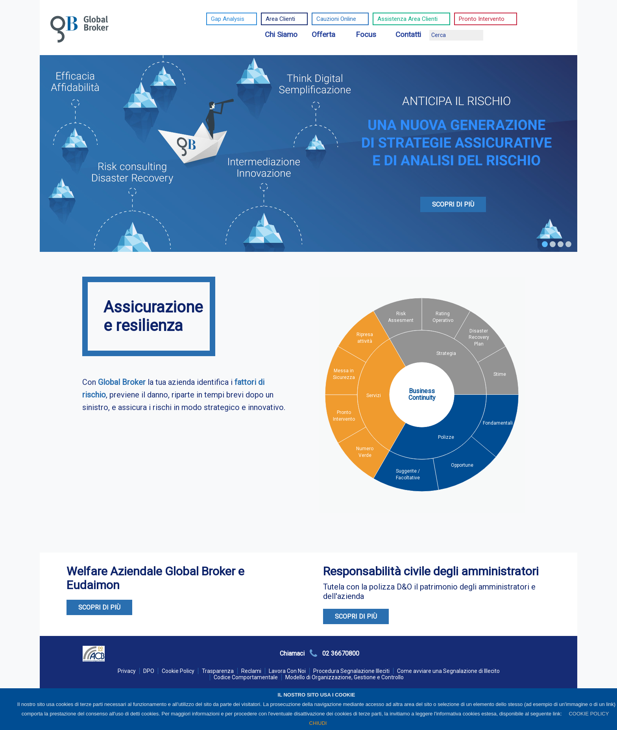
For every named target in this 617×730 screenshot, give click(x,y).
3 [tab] (560, 244)
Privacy (127, 671)
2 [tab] (553, 244)
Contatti (408, 34)
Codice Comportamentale (246, 677)
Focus (366, 34)
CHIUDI (318, 723)
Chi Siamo (281, 34)
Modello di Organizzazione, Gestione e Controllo (344, 677)
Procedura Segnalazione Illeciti (351, 671)
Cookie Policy (178, 671)
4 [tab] (568, 244)
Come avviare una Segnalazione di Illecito (448, 671)
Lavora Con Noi (287, 671)
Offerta (323, 34)
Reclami (251, 671)
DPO (148, 671)
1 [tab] (545, 244)
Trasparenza (218, 671)
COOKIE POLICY (589, 714)
